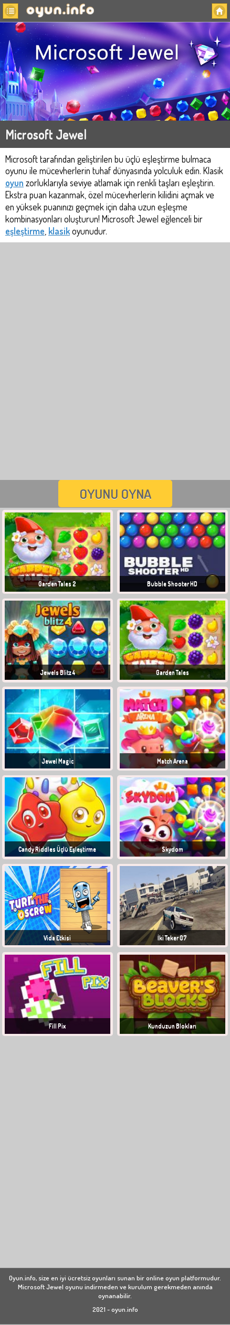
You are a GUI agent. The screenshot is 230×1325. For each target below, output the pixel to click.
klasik (59, 231)
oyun (14, 182)
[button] (10, 11)
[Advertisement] (115, 360)
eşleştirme (25, 231)
